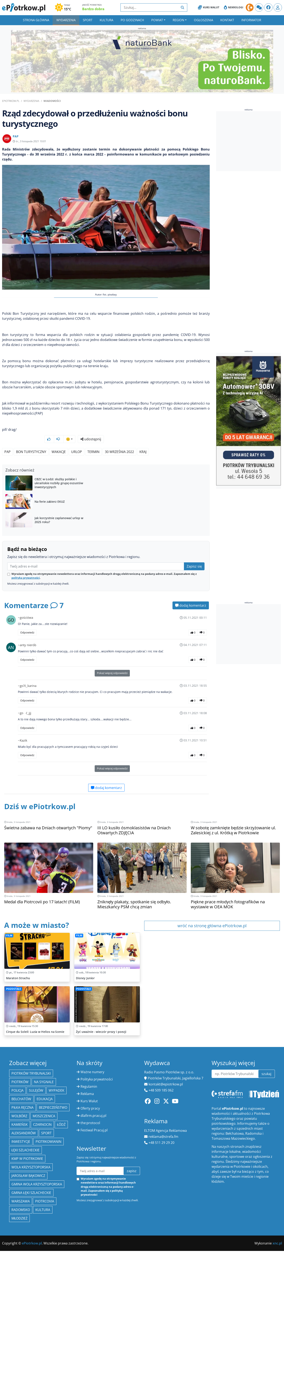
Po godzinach (132, 20)
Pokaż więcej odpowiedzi (112, 798)
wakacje (59, 505)
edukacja (45, 1363)
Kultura (106, 20)
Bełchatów (21, 1363)
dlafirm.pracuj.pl (93, 1379)
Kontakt (227, 20)
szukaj (266, 1338)
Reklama (87, 1357)
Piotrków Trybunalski (31, 1337)
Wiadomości (52, 101)
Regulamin (89, 1350)
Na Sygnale (44, 1346)
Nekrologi (233, 7)
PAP (7, 505)
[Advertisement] (106, 404)
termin (93, 505)
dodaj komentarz (190, 730)
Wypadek (56, 1354)
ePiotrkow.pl (10, 101)
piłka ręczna (22, 1371)
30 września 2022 (119, 505)
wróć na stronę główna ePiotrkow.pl (212, 1051)
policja (17, 1354)
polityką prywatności (25, 703)
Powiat (157, 20)
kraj (142, 505)
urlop (76, 505)
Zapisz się (194, 691)
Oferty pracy (90, 1372)
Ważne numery (92, 1336)
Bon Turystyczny (31, 505)
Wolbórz (19, 1380)
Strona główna (36, 20)
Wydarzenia (66, 20)
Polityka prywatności (97, 1343)
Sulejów (36, 1354)
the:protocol (90, 1387)
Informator (251, 20)
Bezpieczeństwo (53, 1371)
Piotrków (20, 1346)
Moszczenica (44, 1380)
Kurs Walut (208, 7)
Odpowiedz (27, 757)
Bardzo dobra (93, 9)
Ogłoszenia (203, 20)
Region (178, 20)
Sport (87, 20)
